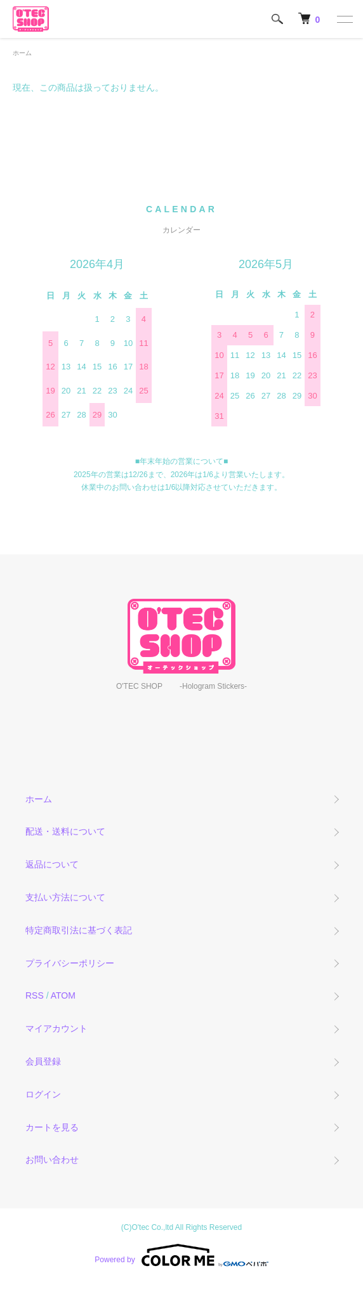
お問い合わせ (52, 1159)
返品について (52, 864)
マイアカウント (56, 1028)
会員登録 (43, 1061)
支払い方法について (65, 897)
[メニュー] (344, 19)
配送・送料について (65, 831)
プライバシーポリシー (69, 963)
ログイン (43, 1094)
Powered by (181, 1255)
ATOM (63, 995)
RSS (34, 995)
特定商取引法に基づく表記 (78, 930)
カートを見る (52, 1127)
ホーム (22, 52)
